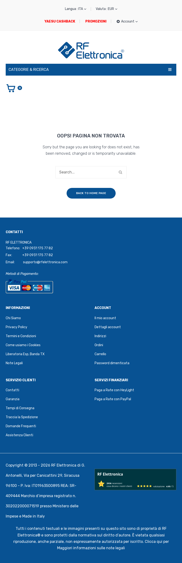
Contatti (12, 390)
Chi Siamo (13, 318)
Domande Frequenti (21, 426)
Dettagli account (108, 327)
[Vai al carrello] (14, 88)
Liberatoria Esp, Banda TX (25, 354)
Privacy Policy (16, 327)
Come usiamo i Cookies (23, 345)
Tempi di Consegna (20, 408)
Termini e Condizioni (21, 336)
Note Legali (14, 363)
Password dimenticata (112, 363)
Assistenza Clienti (19, 435)
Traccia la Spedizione (22, 417)
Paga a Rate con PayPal (113, 399)
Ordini (99, 345)
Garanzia (12, 399)
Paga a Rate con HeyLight (114, 390)
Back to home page (91, 193)
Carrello (100, 354)
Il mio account (105, 318)
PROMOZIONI (95, 21)
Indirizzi (100, 336)
